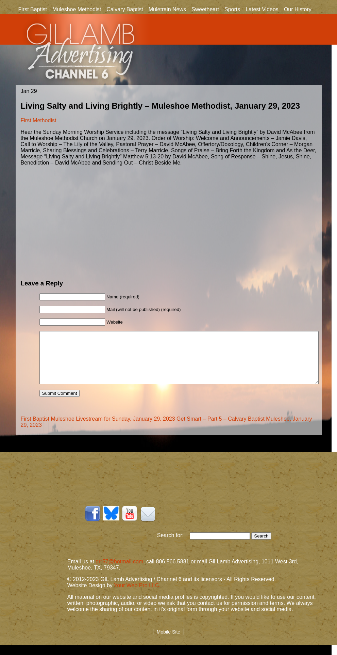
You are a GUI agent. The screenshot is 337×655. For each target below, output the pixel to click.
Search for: (173, 545)
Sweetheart (205, 9)
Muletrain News (167, 9)
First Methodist (38, 120)
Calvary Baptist (124, 9)
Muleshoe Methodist (76, 9)
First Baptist (32, 9)
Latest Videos (262, 9)
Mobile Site (168, 642)
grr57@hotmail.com (119, 572)
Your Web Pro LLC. (137, 595)
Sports (232, 9)
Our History (297, 9)
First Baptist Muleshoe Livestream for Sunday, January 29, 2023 (98, 429)
